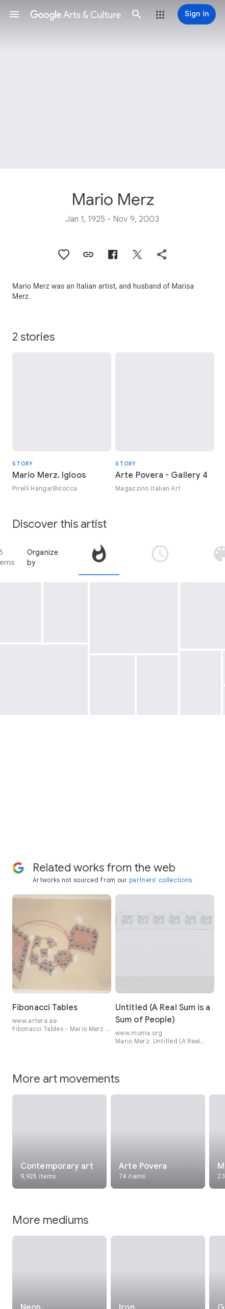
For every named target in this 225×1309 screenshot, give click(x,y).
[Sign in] (197, 14)
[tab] (99, 557)
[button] (14, 14)
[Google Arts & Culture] (75, 14)
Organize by (43, 557)
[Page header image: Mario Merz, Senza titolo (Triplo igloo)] (112, 84)
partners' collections (160, 880)
